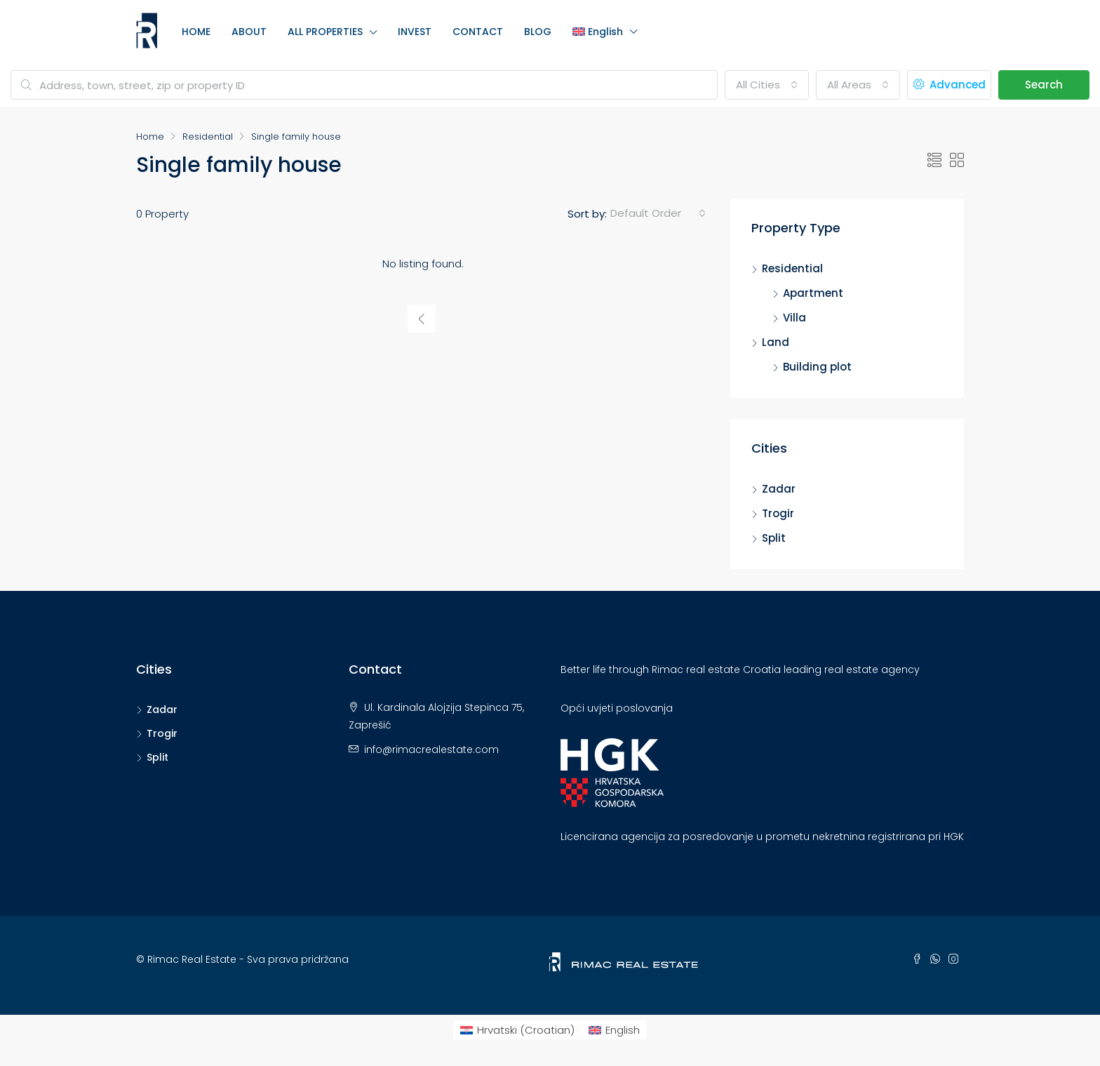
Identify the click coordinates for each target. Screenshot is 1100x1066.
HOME (196, 32)
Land (775, 342)
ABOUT (249, 32)
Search (1044, 84)
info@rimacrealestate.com (431, 749)
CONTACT (477, 32)
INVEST (414, 32)
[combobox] (767, 85)
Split (774, 538)
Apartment (813, 293)
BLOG (537, 32)
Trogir (778, 513)
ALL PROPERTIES (325, 32)
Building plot (817, 366)
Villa (794, 317)
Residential (207, 136)
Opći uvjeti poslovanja (617, 708)
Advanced (949, 84)
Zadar (779, 488)
